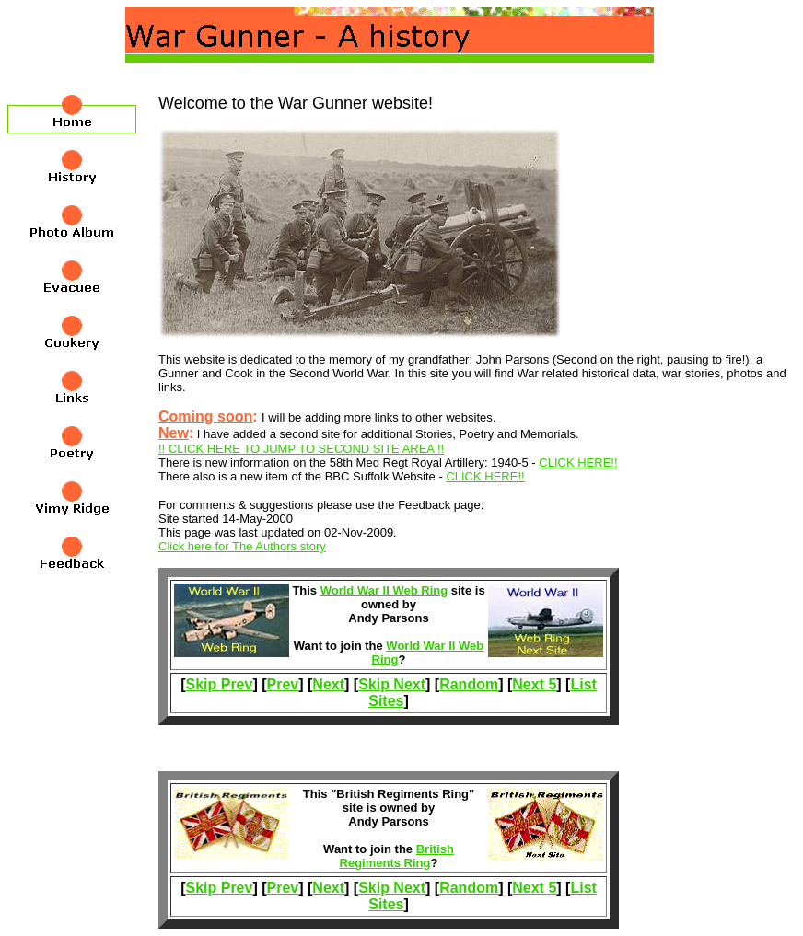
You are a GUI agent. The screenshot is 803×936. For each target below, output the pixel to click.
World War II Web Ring (384, 590)
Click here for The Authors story (242, 546)
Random (468, 684)
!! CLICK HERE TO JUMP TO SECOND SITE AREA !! (301, 449)
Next (328, 684)
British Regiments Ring (397, 856)
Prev (283, 684)
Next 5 (534, 684)
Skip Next (391, 684)
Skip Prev (218, 684)
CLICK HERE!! (578, 462)
